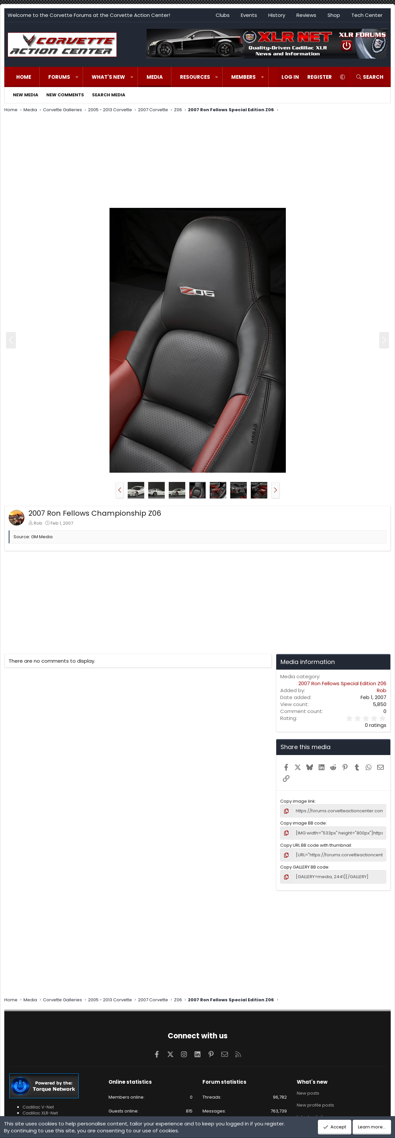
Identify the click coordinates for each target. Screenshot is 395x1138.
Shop (334, 15)
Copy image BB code (303, 823)
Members (243, 76)
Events (249, 15)
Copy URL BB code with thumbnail (315, 845)
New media (25, 95)
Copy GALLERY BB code (304, 867)
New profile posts (315, 1105)
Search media (108, 95)
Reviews (306, 15)
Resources (195, 76)
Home (23, 76)
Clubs (223, 15)
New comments (65, 95)
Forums (59, 76)
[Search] (369, 77)
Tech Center (366, 15)
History (276, 15)
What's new (108, 76)
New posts (308, 1093)
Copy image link (297, 801)
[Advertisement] (197, 161)
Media (155, 76)
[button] (77, 77)
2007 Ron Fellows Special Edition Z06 (342, 683)
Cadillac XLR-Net (40, 1113)
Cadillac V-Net (38, 1107)
